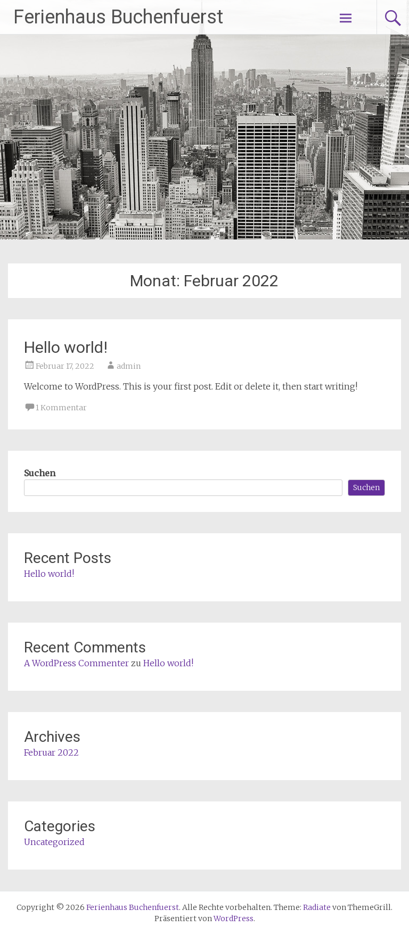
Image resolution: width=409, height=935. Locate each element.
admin (129, 366)
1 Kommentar (61, 407)
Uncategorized (54, 842)
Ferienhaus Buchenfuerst (118, 17)
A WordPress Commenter (76, 663)
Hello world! (66, 347)
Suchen (39, 473)
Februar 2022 (51, 752)
